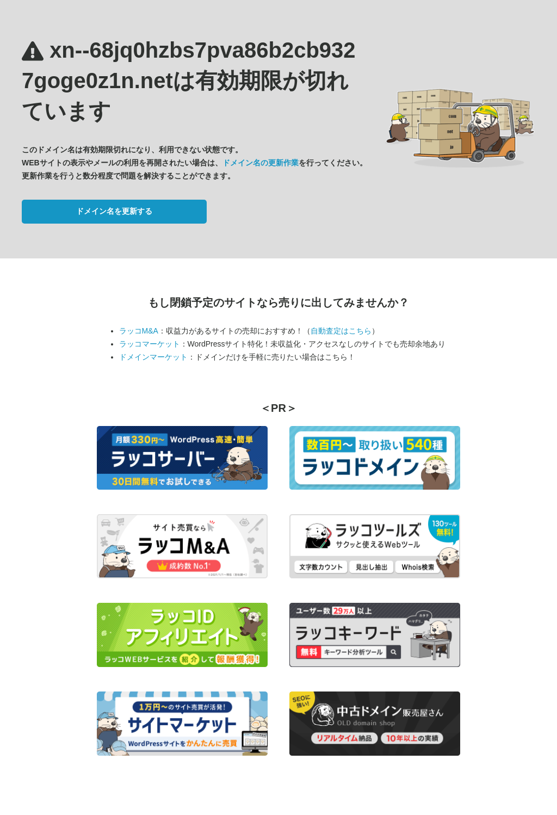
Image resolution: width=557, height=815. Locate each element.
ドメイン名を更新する (114, 211)
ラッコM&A (138, 330)
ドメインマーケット (153, 357)
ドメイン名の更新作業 (260, 162)
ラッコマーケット (149, 343)
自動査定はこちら (341, 330)
